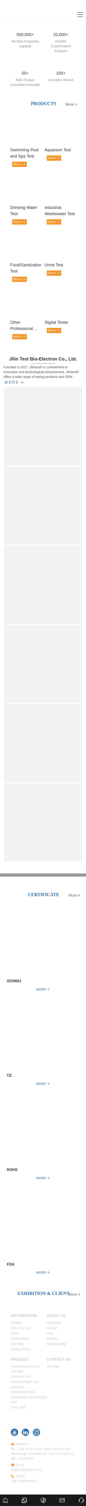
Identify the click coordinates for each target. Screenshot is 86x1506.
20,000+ (60, 34)
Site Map (17, 1344)
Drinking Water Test (23, 210)
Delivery (16, 1323)
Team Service (20, 1328)
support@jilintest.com (26, 1470)
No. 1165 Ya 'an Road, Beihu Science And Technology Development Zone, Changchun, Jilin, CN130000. (42, 1453)
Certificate (54, 1323)
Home (5, 1496)
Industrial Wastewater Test (60, 210)
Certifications (20, 1338)
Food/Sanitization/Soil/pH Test (25, 268)
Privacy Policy (21, 1349)
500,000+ (25, 34)
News (15, 1333)
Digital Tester (57, 322)
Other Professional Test (21, 326)
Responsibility (56, 1344)
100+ (61, 73)
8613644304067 (25, 1496)
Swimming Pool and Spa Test (24, 153)
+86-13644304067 (24, 1481)
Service (52, 1328)
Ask (80, 1496)
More (71, 104)
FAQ (50, 1333)
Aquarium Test (58, 150)
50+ (25, 73)
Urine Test (54, 265)
